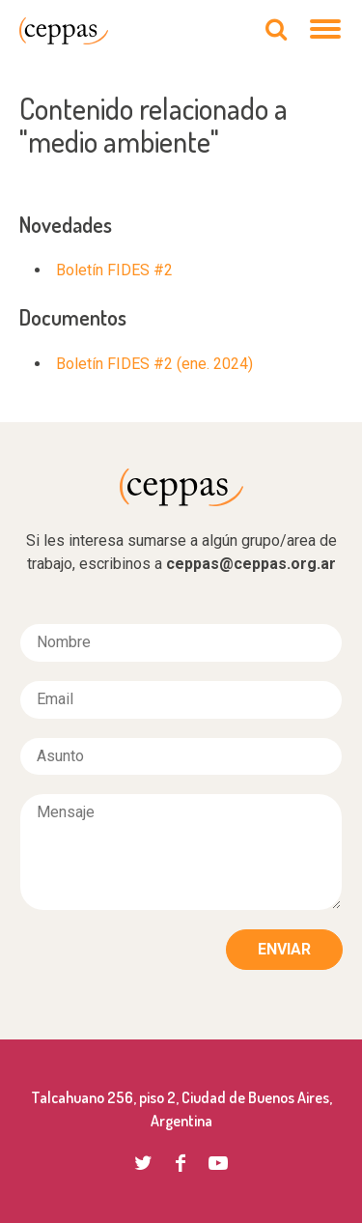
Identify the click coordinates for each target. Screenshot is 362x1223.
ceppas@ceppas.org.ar (251, 564)
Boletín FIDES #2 (114, 270)
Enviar (284, 949)
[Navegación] (326, 30)
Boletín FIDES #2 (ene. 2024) (154, 364)
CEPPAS (63, 30)
